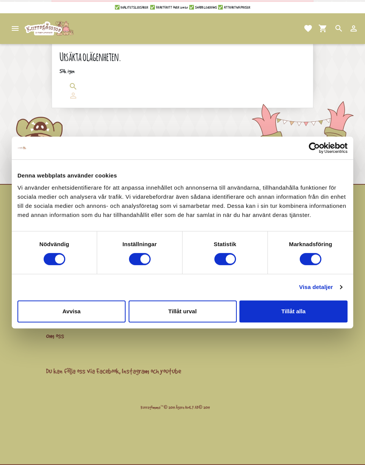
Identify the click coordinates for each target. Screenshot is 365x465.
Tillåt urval (182, 311)
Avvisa (72, 311)
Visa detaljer (316, 287)
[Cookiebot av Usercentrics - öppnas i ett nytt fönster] (314, 148)
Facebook (107, 371)
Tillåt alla (294, 311)
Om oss (55, 335)
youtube (170, 371)
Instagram (135, 371)
